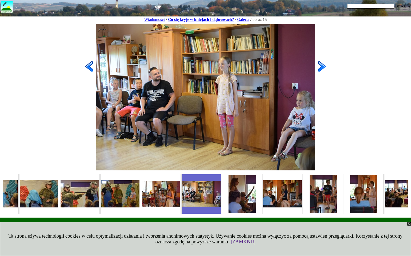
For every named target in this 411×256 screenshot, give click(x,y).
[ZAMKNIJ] (243, 241)
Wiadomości (154, 19)
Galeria (243, 19)
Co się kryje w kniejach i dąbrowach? (201, 19)
